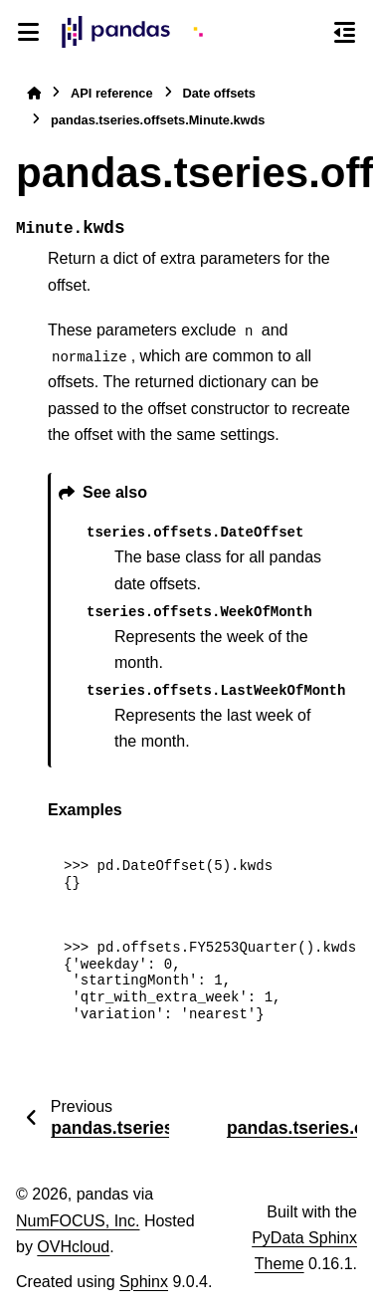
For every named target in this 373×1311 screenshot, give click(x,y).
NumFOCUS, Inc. (77, 1220)
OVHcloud (73, 1246)
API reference (112, 93)
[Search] (308, 33)
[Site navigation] (28, 32)
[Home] (34, 93)
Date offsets (219, 93)
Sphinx (143, 1281)
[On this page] (344, 32)
